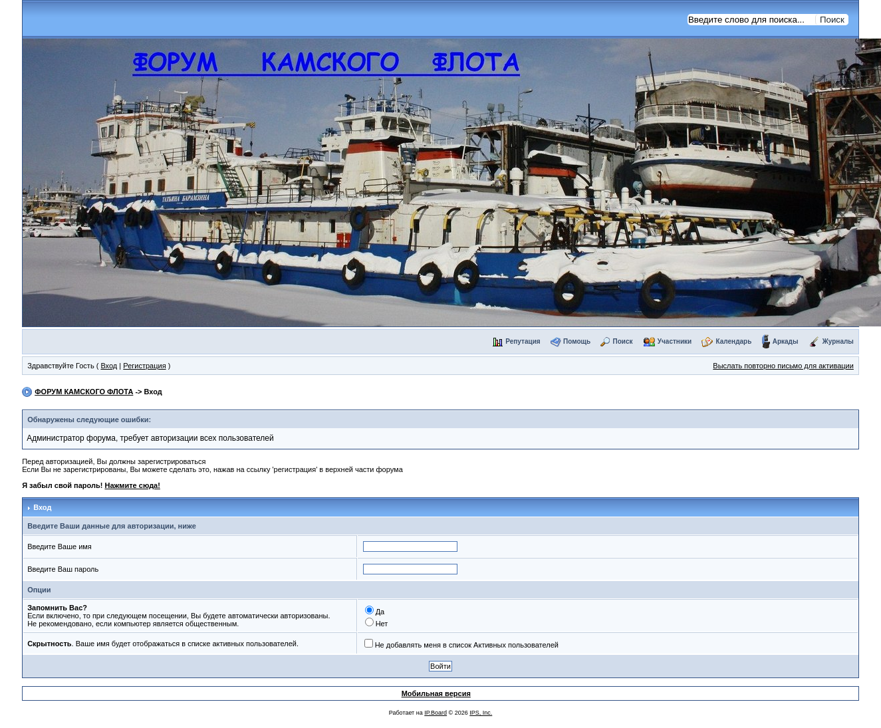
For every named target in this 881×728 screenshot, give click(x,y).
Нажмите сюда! (132, 485)
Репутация (522, 341)
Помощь (576, 341)
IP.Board (435, 712)
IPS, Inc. (480, 712)
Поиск (622, 341)
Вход (108, 366)
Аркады (786, 341)
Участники (675, 341)
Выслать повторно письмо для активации (783, 366)
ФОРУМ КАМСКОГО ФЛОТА (84, 392)
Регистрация (144, 366)
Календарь (734, 341)
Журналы (838, 341)
